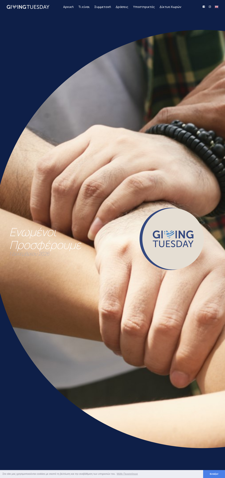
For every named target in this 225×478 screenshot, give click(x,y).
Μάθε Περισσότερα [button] (127, 474)
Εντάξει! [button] (214, 474)
